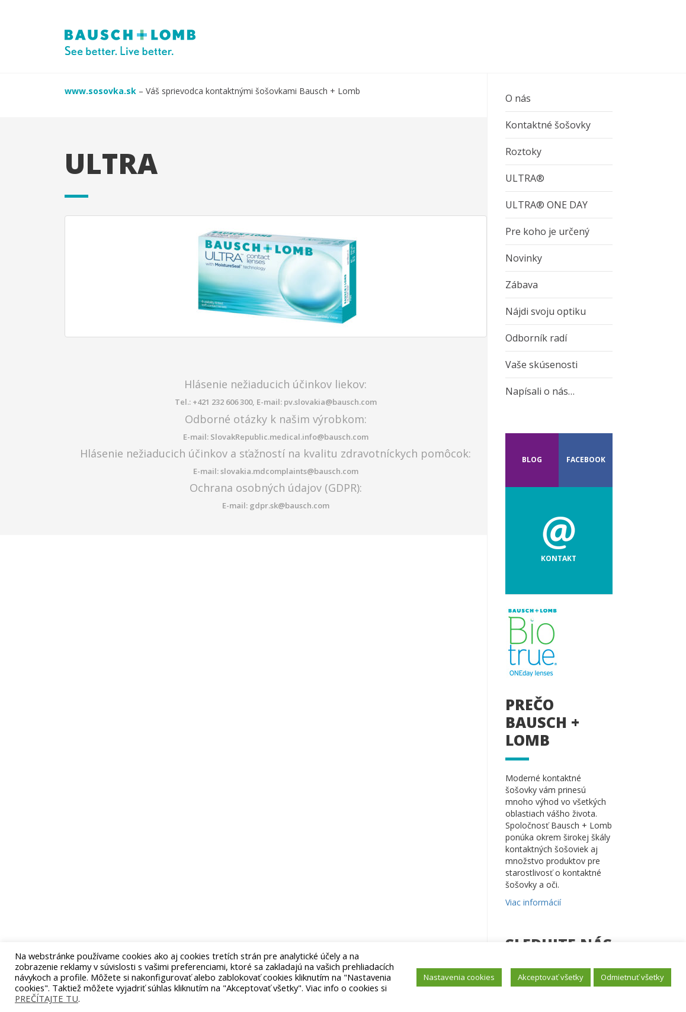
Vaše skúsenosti (541, 364)
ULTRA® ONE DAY (546, 204)
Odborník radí (536, 337)
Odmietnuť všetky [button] (632, 977)
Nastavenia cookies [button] (459, 977)
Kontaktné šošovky (548, 124)
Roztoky (523, 151)
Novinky (523, 258)
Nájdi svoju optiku (545, 311)
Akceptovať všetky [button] (551, 977)
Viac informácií (533, 902)
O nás (518, 98)
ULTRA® (524, 178)
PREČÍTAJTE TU (46, 998)
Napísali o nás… (540, 391)
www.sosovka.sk (100, 90)
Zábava (521, 284)
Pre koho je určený (547, 231)
